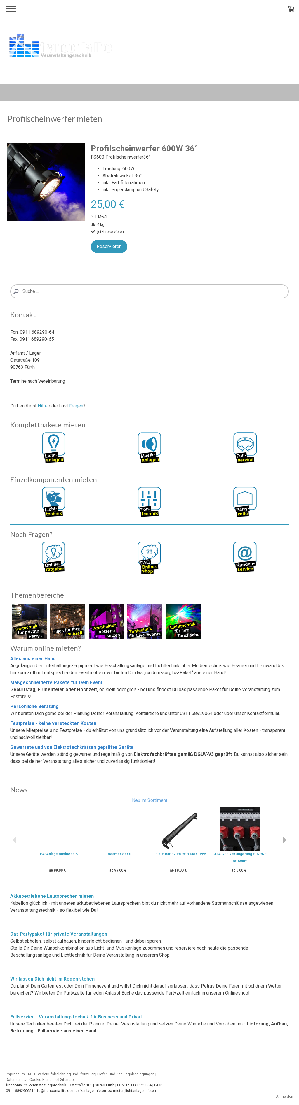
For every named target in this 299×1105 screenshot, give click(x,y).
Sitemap (67, 1079)
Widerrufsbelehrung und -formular (66, 1074)
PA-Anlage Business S (59, 854)
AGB (31, 1074)
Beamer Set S (119, 854)
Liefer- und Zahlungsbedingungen (125, 1074)
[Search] (149, 291)
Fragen (76, 406)
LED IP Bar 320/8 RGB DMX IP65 (179, 854)
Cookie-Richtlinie (43, 1079)
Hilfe (43, 406)
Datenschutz (16, 1079)
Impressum (15, 1074)
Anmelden (284, 1096)
